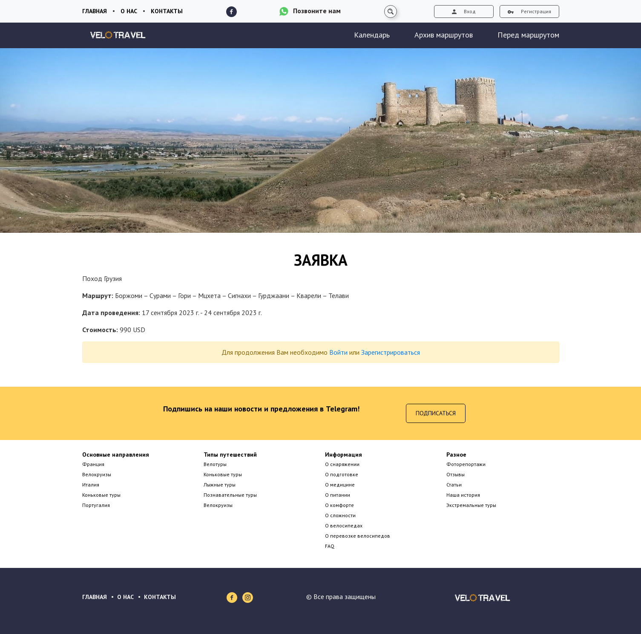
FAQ (329, 546)
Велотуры (215, 464)
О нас (129, 11)
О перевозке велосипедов (357, 536)
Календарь (372, 35)
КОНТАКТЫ (160, 597)
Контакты (167, 11)
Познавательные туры (230, 495)
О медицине (340, 484)
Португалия (96, 505)
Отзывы (455, 474)
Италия (90, 484)
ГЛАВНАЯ (94, 597)
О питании (337, 495)
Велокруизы (96, 474)
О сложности (340, 515)
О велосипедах (343, 525)
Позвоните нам (317, 10)
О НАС (125, 597)
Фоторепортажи (466, 464)
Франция (93, 464)
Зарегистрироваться (390, 352)
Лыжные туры (220, 484)
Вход (464, 11)
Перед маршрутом (528, 35)
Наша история (463, 495)
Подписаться (436, 413)
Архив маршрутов (443, 35)
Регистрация (529, 11)
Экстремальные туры (471, 505)
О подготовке (341, 474)
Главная (94, 11)
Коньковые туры (101, 495)
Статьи (454, 484)
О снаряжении (342, 464)
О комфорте (339, 505)
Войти (338, 352)
